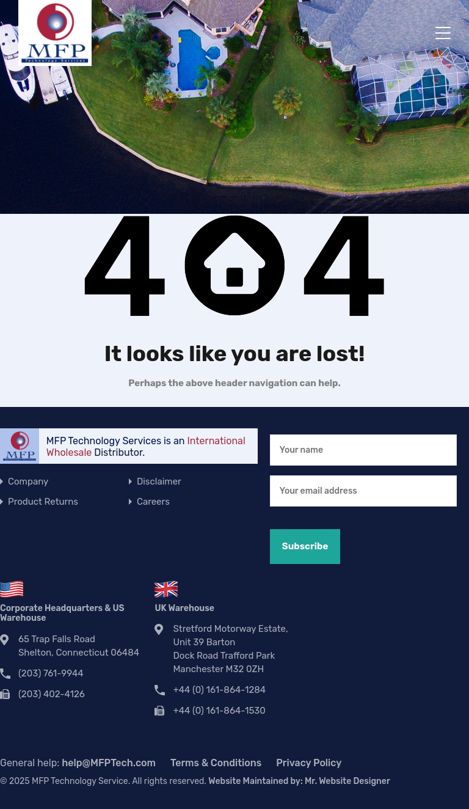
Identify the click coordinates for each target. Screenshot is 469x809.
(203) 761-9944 (51, 673)
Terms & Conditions (215, 763)
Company (28, 481)
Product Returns (43, 501)
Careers (153, 501)
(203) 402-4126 (51, 694)
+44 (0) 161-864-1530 (219, 710)
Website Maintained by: (299, 781)
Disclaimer (159, 481)
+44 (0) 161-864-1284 (219, 689)
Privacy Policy (308, 763)
